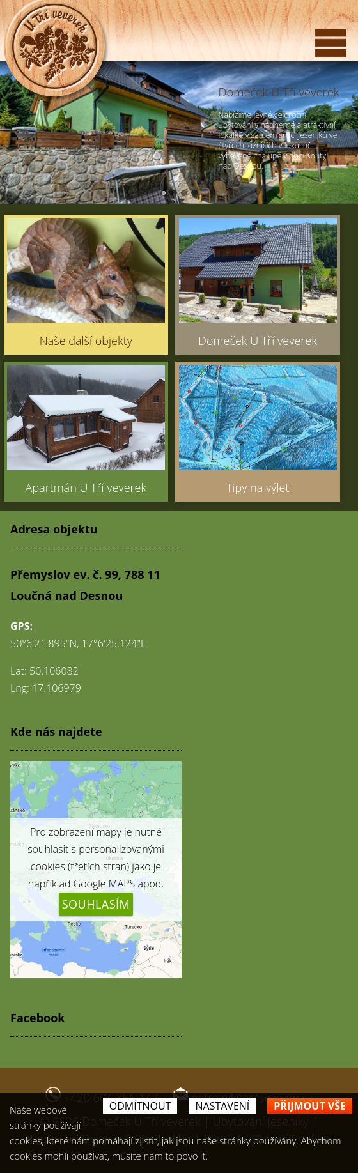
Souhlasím (96, 904)
